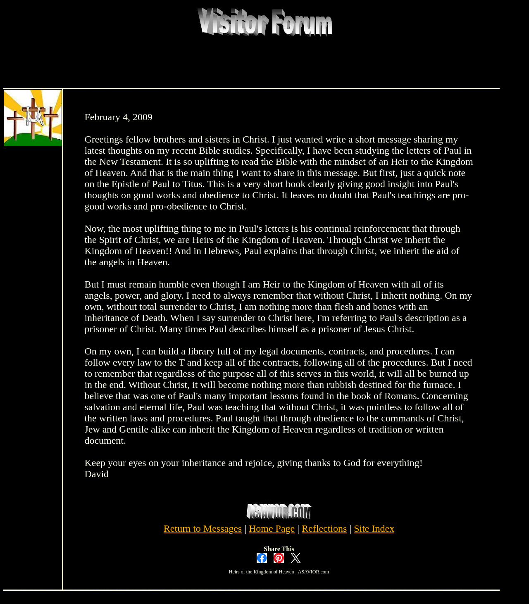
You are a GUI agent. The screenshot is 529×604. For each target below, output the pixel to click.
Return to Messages (203, 528)
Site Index (374, 528)
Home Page (272, 528)
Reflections (324, 528)
